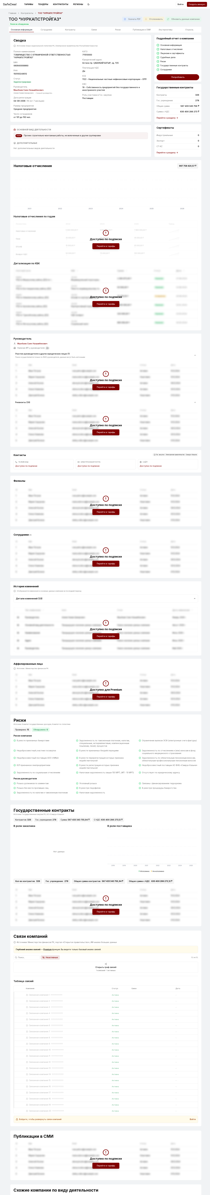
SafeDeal (10, 4)
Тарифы (28, 4)
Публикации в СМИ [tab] (142, 29)
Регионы (78, 4)
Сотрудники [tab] (46, 29)
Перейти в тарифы (106, 246)
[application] (106, 191)
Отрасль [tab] (189, 29)
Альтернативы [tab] (165, 29)
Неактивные (50, 957)
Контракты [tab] (70, 29)
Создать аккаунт (197, 4)
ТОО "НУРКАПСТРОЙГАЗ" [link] (50, 13)
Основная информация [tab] (21, 30)
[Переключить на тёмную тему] (88, 4)
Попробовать (177, 77)
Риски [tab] (118, 29)
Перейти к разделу (167, 118)
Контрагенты (60, 4)
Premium (47, 949)
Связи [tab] (94, 29)
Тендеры (43, 4)
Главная (12, 13)
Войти (181, 4)
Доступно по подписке (26, 466)
